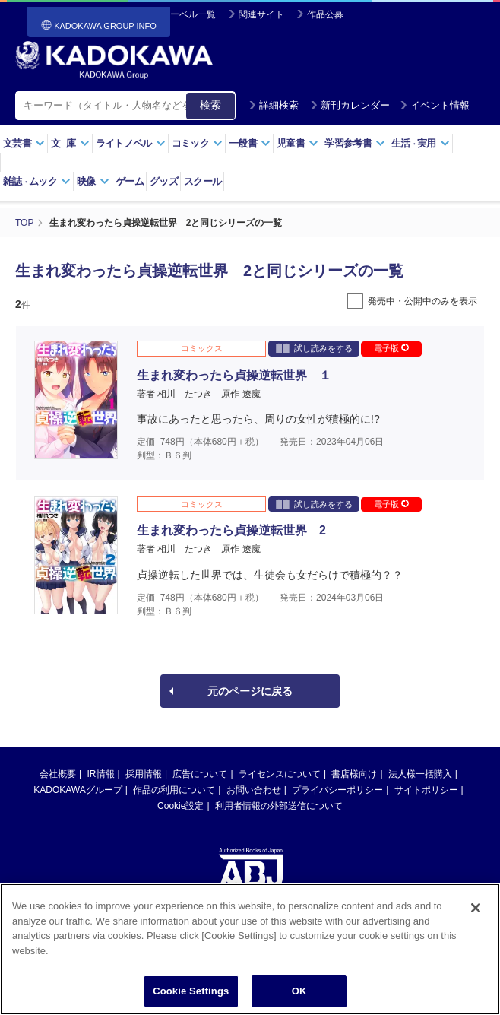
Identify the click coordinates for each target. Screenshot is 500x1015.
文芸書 (24, 143)
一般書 (250, 143)
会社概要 (58, 774)
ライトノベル (131, 143)
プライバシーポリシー (337, 790)
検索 (210, 105)
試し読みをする (314, 348)
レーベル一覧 (188, 14)
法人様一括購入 (420, 774)
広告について (199, 774)
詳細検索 (273, 105)
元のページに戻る (250, 691)
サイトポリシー (426, 790)
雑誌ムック (37, 181)
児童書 (297, 143)
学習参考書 (354, 143)
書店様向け (354, 774)
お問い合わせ (253, 790)
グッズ (164, 181)
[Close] (475, 920)
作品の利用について (174, 790)
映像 (93, 181)
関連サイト (261, 14)
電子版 (391, 348)
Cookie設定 (180, 806)
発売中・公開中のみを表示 (422, 301)
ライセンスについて (280, 774)
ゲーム (130, 181)
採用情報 (143, 774)
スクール (202, 181)
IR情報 (101, 774)
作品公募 (325, 14)
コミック (197, 143)
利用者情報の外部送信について (279, 806)
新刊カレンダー (350, 105)
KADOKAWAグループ (77, 790)
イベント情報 (435, 105)
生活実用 (420, 143)
